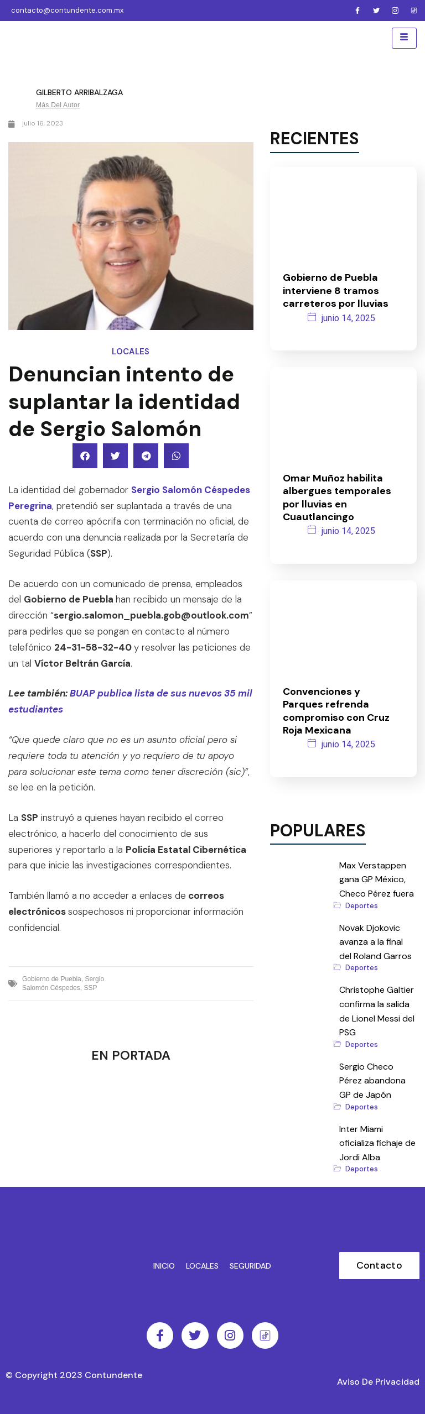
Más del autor (58, 104)
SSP (90, 987)
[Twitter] (376, 10)
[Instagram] (395, 10)
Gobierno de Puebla (51, 978)
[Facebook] (357, 10)
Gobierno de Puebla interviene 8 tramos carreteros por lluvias (335, 289)
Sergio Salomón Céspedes (63, 982)
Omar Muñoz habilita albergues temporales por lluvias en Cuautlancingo (337, 496)
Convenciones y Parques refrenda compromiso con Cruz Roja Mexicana (336, 710)
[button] (84, 454)
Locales (130, 350)
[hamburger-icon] (404, 38)
